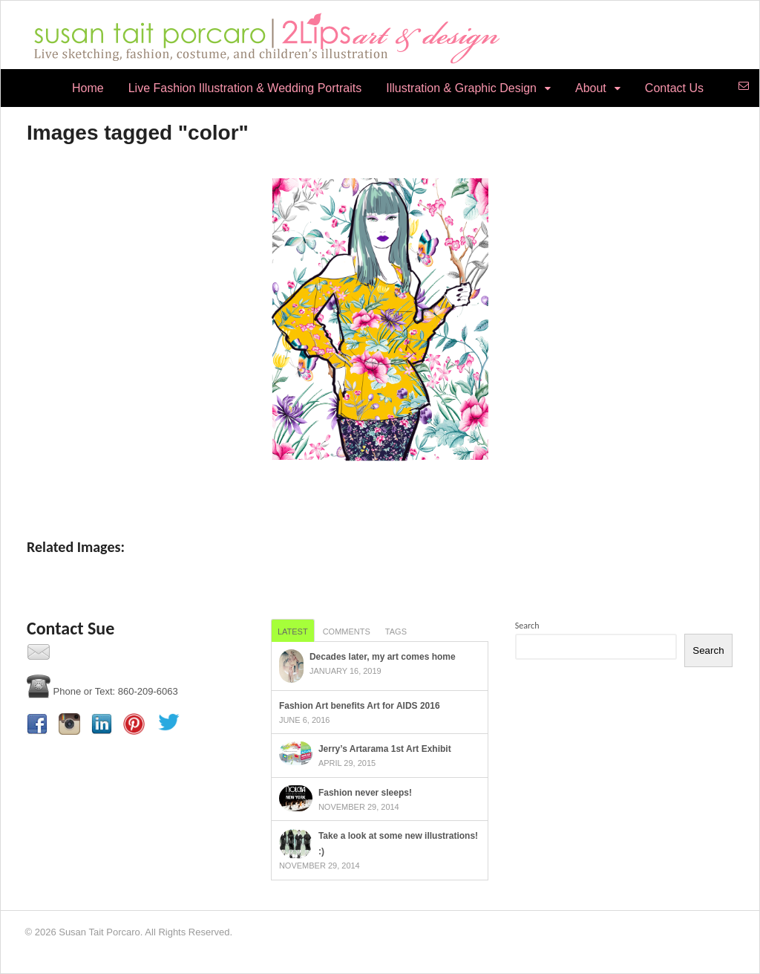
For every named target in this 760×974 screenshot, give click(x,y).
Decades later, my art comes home (382, 657)
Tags (396, 631)
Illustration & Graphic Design (461, 88)
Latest (293, 631)
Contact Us (674, 88)
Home (88, 88)
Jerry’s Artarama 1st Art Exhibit (384, 749)
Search (527, 625)
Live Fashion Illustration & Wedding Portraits (245, 88)
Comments (346, 631)
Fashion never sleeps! (365, 793)
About (590, 88)
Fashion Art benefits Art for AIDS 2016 (359, 706)
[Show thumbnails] (380, 489)
